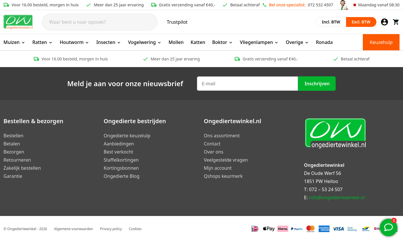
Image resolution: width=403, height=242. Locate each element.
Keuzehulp (381, 42)
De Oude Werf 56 (322, 173)
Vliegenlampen (259, 42)
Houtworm (75, 42)
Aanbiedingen (119, 144)
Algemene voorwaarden (73, 228)
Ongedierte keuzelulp (127, 135)
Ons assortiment (222, 135)
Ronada (324, 42)
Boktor (222, 42)
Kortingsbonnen (121, 168)
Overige (297, 42)
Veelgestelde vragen (226, 160)
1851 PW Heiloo (321, 181)
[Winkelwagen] (396, 22)
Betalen (11, 144)
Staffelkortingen (121, 160)
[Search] (100, 22)
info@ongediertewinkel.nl (337, 197)
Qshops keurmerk (223, 176)
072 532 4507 (320, 5)
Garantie (12, 176)
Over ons (213, 152)
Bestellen (13, 135)
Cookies (135, 228)
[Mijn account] (384, 22)
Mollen (176, 42)
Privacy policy (111, 228)
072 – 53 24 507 (326, 189)
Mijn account (218, 168)
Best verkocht (118, 152)
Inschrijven (317, 83)
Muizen (14, 42)
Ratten (42, 42)
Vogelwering (145, 42)
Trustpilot (177, 22)
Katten (198, 42)
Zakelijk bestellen (22, 168)
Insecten (108, 42)
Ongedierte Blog (122, 176)
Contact (212, 144)
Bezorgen (13, 152)
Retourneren (17, 160)
